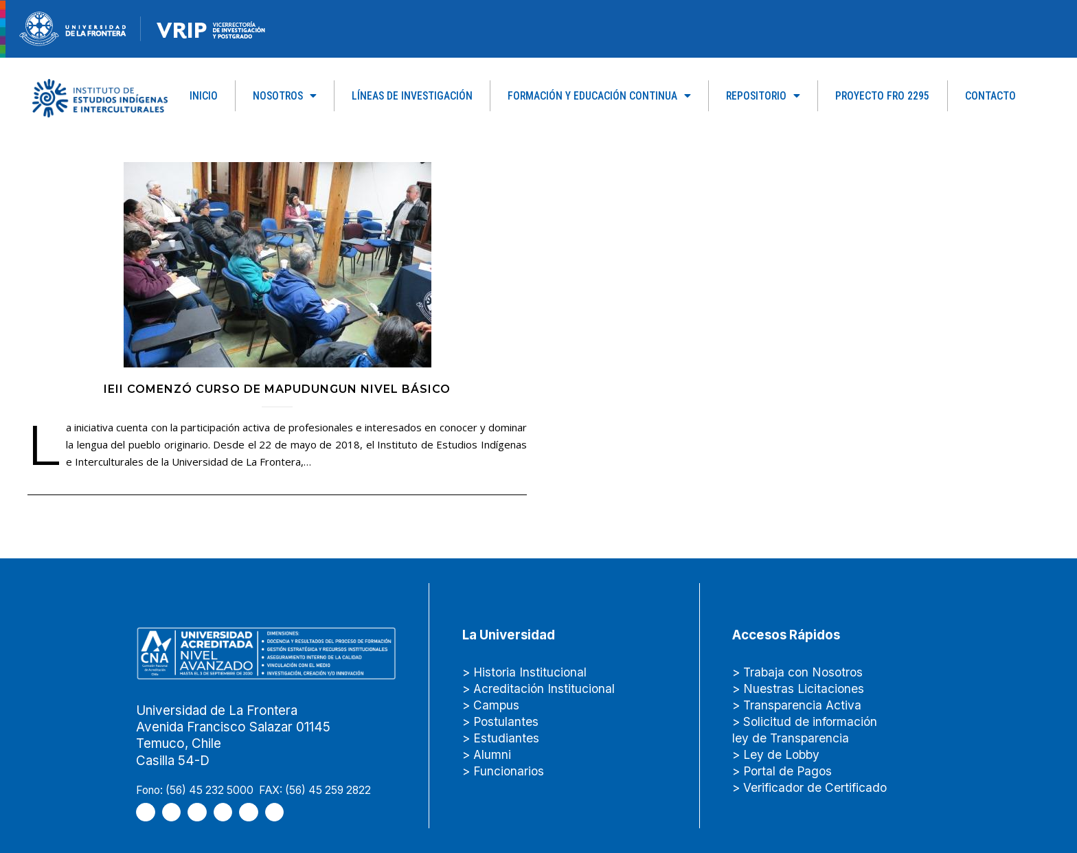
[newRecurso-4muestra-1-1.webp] (72, 29)
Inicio (204, 95)
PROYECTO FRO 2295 (882, 95)
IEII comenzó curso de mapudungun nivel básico (277, 389)
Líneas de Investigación (412, 95)
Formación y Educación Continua (599, 96)
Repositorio (763, 96)
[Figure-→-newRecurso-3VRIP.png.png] (140, 28)
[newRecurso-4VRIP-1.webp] (211, 29)
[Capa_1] (100, 98)
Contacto (990, 95)
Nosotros (285, 96)
